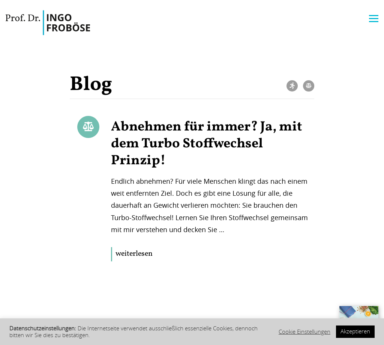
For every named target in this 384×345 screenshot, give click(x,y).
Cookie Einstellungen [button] (304, 331)
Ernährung (308, 86)
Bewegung (292, 86)
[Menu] (373, 18)
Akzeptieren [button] (355, 331)
